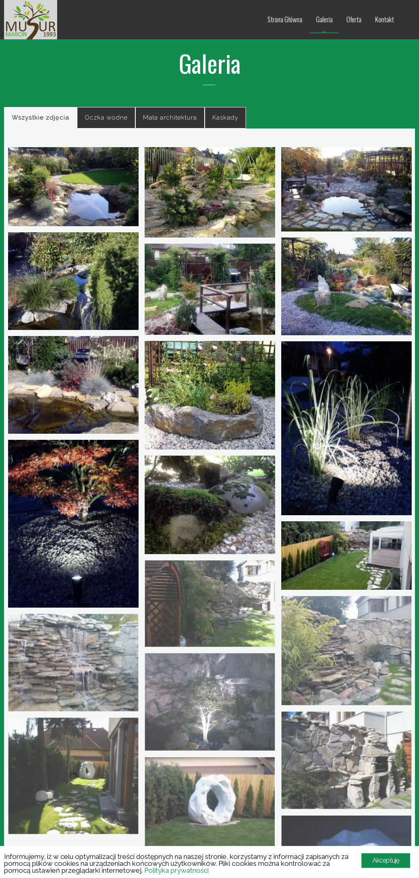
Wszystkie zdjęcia (40, 117)
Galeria (324, 19)
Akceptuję (386, 860)
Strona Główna (284, 19)
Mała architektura (170, 117)
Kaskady (225, 117)
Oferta (353, 19)
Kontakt (384, 19)
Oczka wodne (106, 117)
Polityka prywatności (176, 870)
